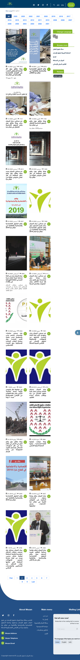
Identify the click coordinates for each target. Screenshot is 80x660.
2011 (40, 20)
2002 (40, 23)
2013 (25, 20)
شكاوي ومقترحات (42, 631)
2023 (23, 16)
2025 (15, 16)
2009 (55, 20)
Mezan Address (9, 634)
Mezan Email (8, 645)
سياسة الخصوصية (42, 628)
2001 (47, 23)
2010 (47, 20)
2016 (9, 20)
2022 (30, 16)
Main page (9, 10)
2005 (17, 23)
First (11, 577)
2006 (9, 23)
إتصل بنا (45, 621)
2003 (32, 23)
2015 (17, 20)
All (9, 16)
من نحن (45, 617)
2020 (46, 16)
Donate (71, 5)
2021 (38, 16)
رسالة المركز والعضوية (41, 624)
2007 (70, 20)
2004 (25, 23)
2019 (53, 16)
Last (33, 581)
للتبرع (46, 635)
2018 (61, 16)
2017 (68, 16)
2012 (32, 20)
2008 (62, 20)
